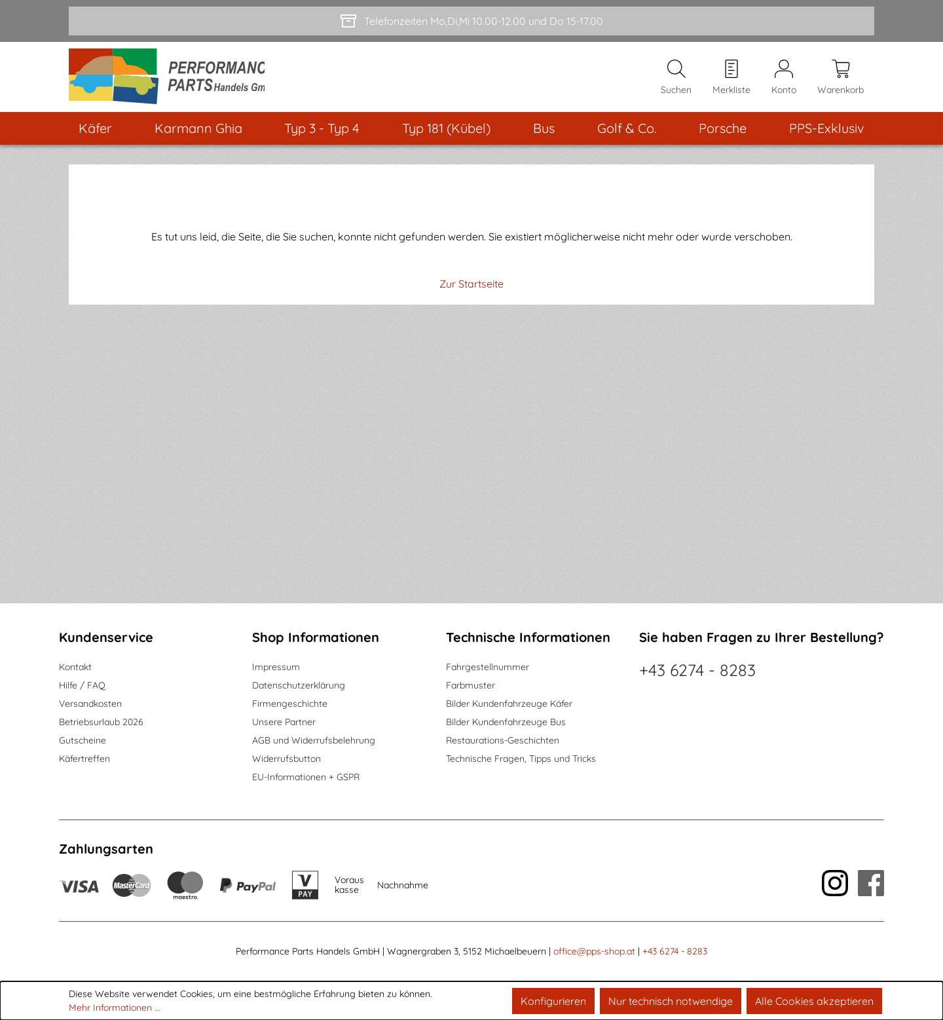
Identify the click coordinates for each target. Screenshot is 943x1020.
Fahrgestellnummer (487, 667)
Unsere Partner (284, 722)
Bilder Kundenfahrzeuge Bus (506, 722)
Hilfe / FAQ (82, 685)
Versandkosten (90, 703)
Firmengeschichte (289, 703)
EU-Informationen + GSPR (306, 777)
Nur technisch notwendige (670, 1001)
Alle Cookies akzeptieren (814, 1001)
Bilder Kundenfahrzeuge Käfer (509, 703)
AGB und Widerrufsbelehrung (313, 740)
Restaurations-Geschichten (502, 740)
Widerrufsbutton (286, 759)
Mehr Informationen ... (114, 1007)
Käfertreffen (84, 759)
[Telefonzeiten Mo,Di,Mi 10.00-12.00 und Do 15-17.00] (471, 21)
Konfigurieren (553, 1001)
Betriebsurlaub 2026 (101, 722)
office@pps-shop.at (594, 951)
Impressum (276, 667)
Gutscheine (82, 740)
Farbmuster (470, 685)
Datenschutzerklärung (298, 685)
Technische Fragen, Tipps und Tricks (521, 759)
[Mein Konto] (784, 79)
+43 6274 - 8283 (697, 670)
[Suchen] (676, 79)
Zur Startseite (471, 287)
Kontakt (75, 667)
